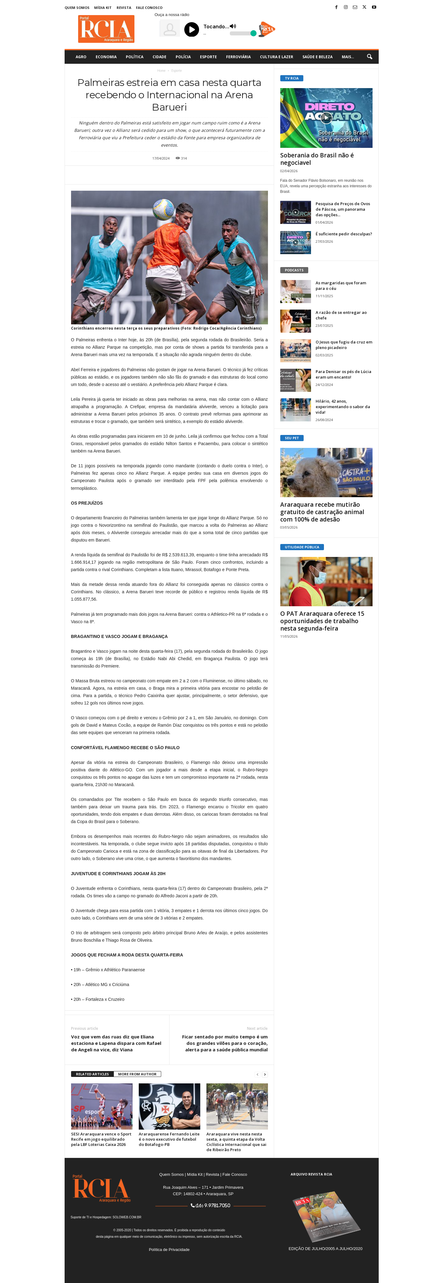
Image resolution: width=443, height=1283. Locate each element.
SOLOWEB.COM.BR (127, 1217)
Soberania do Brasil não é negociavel (317, 159)
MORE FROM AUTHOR (137, 1074)
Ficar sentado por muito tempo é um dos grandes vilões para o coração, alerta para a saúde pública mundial (225, 1043)
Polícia (183, 56)
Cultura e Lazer (276, 56)
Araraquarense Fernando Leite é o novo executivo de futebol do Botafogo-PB (169, 1139)
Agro (81, 56)
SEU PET (292, 438)
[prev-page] (257, 1074)
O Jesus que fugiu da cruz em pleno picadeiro (344, 344)
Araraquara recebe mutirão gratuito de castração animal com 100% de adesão (322, 512)
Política (134, 56)
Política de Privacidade (169, 1249)
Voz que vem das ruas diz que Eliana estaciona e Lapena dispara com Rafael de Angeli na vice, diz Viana (116, 1043)
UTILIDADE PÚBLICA (302, 547)
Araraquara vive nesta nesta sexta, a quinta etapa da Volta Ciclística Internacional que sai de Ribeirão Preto (236, 1141)
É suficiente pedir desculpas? (344, 234)
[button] (369, 57)
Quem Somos (77, 7)
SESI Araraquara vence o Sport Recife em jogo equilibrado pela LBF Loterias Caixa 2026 (101, 1139)
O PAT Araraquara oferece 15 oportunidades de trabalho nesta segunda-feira (322, 621)
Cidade (159, 56)
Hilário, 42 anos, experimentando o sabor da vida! (343, 406)
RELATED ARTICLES (92, 1074)
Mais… (348, 56)
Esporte (208, 56)
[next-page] (265, 1074)
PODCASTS (294, 270)
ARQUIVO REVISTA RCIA (311, 1174)
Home (161, 70)
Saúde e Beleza (317, 56)
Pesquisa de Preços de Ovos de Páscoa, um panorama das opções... (343, 209)
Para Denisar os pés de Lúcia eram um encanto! (343, 374)
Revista (124, 7)
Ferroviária (238, 56)
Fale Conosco (149, 7)
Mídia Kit (103, 7)
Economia (106, 56)
